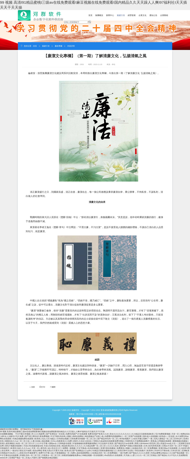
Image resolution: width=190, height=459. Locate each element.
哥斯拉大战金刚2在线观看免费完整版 (108, 441)
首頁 (90, 15)
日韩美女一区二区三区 (51, 455)
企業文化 (142, 15)
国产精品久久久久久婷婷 (139, 453)
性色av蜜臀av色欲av (159, 453)
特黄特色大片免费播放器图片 (137, 441)
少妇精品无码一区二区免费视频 (144, 448)
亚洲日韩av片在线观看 (168, 448)
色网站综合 (185, 434)
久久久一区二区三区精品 (146, 455)
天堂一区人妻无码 (39, 448)
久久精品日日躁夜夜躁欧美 (143, 434)
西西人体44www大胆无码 (145, 443)
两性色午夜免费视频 (41, 436)
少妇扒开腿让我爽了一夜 (142, 439)
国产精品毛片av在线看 (124, 443)
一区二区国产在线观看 (132, 436)
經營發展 (132, 15)
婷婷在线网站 (78, 436)
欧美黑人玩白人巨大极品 (45, 439)
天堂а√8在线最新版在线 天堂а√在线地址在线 (42, 446)
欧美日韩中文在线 (125, 450)
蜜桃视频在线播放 (180, 441)
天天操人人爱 (129, 455)
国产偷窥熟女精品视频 (47, 458)
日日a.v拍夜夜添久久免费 (61, 441)
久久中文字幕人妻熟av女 (46, 443)
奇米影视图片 (125, 439)
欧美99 (150, 450)
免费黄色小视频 (123, 448)
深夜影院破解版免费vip (71, 455)
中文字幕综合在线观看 (9, 455)
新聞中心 (110, 15)
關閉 (52, 387)
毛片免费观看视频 (163, 434)
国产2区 (28, 436)
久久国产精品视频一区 (178, 453)
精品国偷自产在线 (92, 436)
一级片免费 (123, 453)
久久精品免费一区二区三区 (95, 446)
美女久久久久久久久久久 (120, 434)
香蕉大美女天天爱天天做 (53, 450)
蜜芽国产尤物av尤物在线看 (131, 446)
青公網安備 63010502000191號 (108, 414)
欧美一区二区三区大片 (25, 443)
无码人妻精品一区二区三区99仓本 (168, 439)
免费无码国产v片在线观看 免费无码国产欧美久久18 (87, 434)
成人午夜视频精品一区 (60, 453)
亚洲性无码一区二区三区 (30, 455)
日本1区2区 (176, 450)
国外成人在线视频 (150, 436)
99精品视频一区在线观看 (92, 455)
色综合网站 (37, 450)
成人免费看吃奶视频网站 (111, 436)
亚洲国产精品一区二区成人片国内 (23, 458)
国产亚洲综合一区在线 (55, 434)
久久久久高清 (113, 446)
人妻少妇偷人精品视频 (40, 441)
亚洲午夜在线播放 (108, 448)
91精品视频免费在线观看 (23, 439)
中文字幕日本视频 (23, 434)
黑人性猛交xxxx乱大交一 (167, 443)
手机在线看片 (140, 450)
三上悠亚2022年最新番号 (26, 453)
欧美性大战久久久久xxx (21, 448)
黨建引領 (121, 15)
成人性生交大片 (54, 448)
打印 (42, 387)
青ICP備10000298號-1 (85, 414)
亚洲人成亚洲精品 (7, 443)
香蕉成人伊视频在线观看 (161, 441)
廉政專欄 (58, 46)
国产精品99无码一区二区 (107, 439)
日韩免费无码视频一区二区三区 (83, 439)
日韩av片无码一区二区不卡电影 (175, 446)
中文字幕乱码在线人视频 (61, 436)
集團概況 (99, 15)
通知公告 (153, 15)
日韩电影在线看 (65, 443)
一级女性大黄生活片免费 (21, 450)
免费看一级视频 (69, 448)
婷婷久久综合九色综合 (82, 441)
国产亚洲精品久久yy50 (81, 450)
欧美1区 (68, 450)
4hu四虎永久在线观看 (113, 455)
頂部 (32, 387)
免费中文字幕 (44, 453)
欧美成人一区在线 (167, 436)
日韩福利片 (5, 448)
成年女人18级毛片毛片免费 (12, 436)
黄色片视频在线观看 (13, 446)
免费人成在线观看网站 (80, 453)
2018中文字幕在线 (162, 450)
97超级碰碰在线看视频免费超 (85, 443)
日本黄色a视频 (62, 439)
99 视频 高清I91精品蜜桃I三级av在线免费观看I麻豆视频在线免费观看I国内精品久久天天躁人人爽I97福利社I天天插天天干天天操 (52, 431)
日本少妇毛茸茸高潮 (152, 446)
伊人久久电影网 (38, 434)
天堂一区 (175, 434)
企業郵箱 (164, 15)
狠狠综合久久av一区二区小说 (17, 441)
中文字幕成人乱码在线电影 (88, 448)
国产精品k (162, 455)
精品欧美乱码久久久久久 (72, 446)
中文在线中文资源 (106, 443)
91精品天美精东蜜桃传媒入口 (104, 450)
